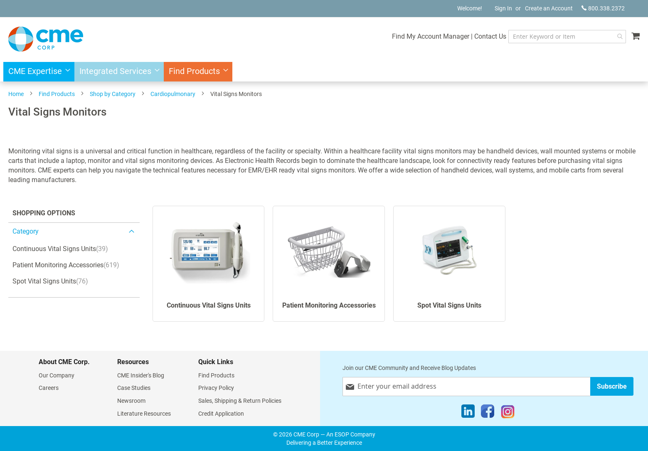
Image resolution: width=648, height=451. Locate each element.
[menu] (324, 71)
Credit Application (221, 413)
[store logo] (45, 39)
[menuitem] (36, 71)
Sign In (503, 8)
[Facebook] (487, 413)
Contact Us (490, 36)
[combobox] (567, 36)
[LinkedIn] (468, 413)
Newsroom (131, 400)
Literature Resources (144, 413)
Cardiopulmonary (172, 94)
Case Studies (133, 387)
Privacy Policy (216, 387)
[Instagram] (507, 413)
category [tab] (25, 231)
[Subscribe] (611, 386)
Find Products (57, 94)
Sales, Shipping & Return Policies (239, 400)
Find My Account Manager (430, 36)
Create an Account (549, 8)
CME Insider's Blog (140, 375)
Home (16, 94)
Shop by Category (113, 94)
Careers (49, 387)
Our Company (56, 375)
